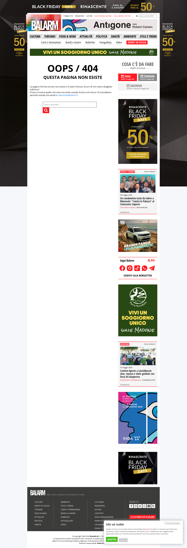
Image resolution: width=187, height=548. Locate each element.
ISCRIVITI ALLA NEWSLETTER (137, 275)
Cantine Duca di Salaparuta (130, 380)
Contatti (99, 513)
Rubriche (90, 42)
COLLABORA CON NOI (122, 16)
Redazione (125, 212)
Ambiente (65, 502)
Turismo (39, 509)
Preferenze (123, 540)
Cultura (39, 502)
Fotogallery (105, 42)
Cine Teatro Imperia (127, 207)
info (147, 529)
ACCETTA (112, 539)
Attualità (39, 517)
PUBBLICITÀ (68, 16)
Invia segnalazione (104, 517)
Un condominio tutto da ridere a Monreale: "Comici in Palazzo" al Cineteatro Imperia (137, 201)
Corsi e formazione (51, 42)
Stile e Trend (67, 505)
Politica (38, 521)
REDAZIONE (79, 16)
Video (119, 42)
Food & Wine (41, 513)
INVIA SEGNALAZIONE (103, 16)
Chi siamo (99, 502)
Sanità (38, 524)
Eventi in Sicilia (42, 505)
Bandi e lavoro (73, 42)
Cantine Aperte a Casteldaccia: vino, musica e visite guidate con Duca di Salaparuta (137, 373)
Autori (98, 509)
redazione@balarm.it (68, 95)
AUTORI (89, 16)
